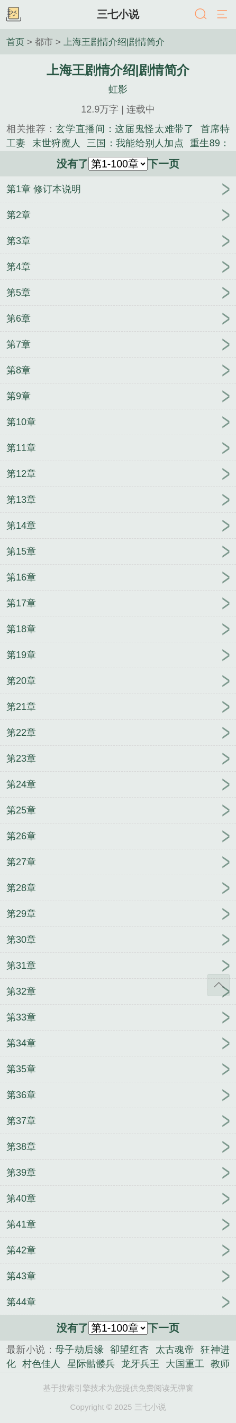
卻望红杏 (129, 1349)
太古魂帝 (175, 1349)
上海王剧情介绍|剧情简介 (114, 41)
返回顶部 (218, 985)
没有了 (72, 164)
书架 (13, 15)
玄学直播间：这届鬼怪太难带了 (125, 129)
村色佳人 (41, 1364)
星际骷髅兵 (91, 1364)
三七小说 (118, 14)
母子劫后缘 (79, 1349)
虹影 (118, 89)
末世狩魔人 (56, 143)
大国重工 (185, 1364)
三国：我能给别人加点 (135, 143)
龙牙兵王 (140, 1364)
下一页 (163, 164)
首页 (15, 41)
